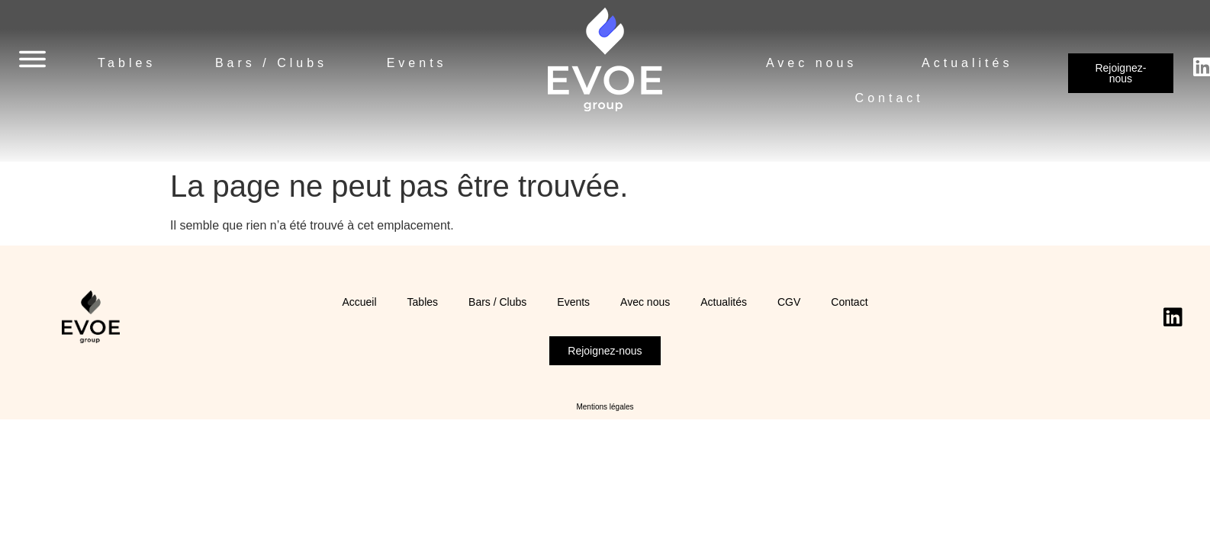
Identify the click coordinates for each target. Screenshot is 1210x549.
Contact (889, 98)
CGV (788, 302)
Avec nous (811, 62)
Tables (127, 62)
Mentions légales (604, 407)
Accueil (359, 302)
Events (417, 62)
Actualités (967, 62)
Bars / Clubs (271, 62)
